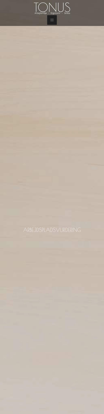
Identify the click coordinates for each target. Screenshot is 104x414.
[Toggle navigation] (52, 20)
